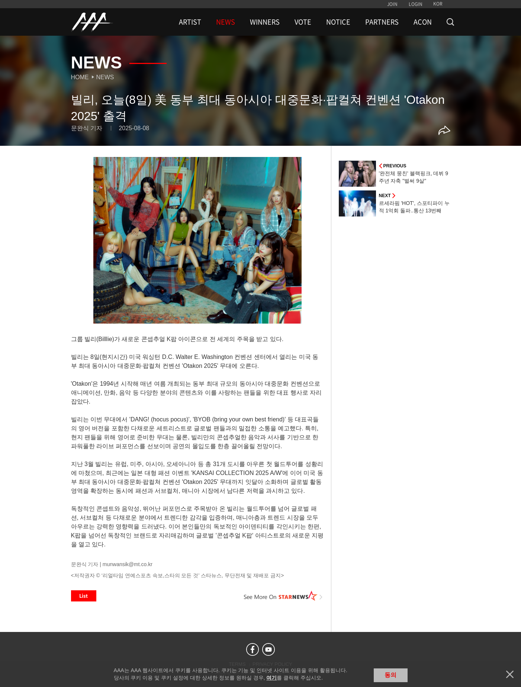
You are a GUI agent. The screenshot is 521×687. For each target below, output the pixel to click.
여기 (271, 678)
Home (80, 77)
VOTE (303, 22)
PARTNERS (382, 22)
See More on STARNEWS (283, 595)
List (83, 595)
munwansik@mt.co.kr (127, 564)
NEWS (225, 22)
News (105, 77)
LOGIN (415, 4)
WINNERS (265, 22)
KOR (438, 3)
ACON (423, 22)
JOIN (392, 4)
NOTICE (338, 22)
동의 (390, 675)
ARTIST (190, 22)
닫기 (510, 674)
